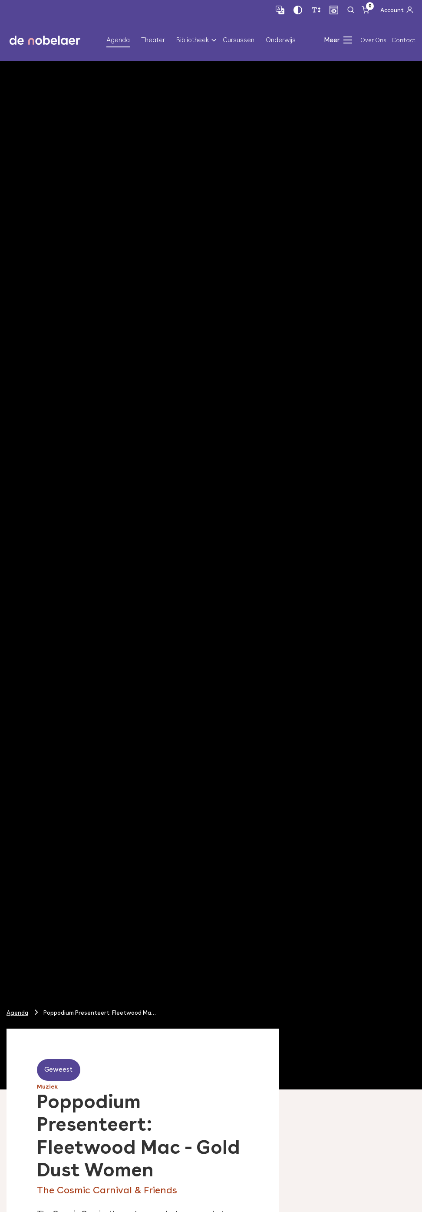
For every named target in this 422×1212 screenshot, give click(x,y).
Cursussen (238, 40)
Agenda (118, 40)
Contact (403, 40)
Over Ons (373, 40)
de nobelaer (45, 40)
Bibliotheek (192, 40)
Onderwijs (281, 40)
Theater (153, 40)
